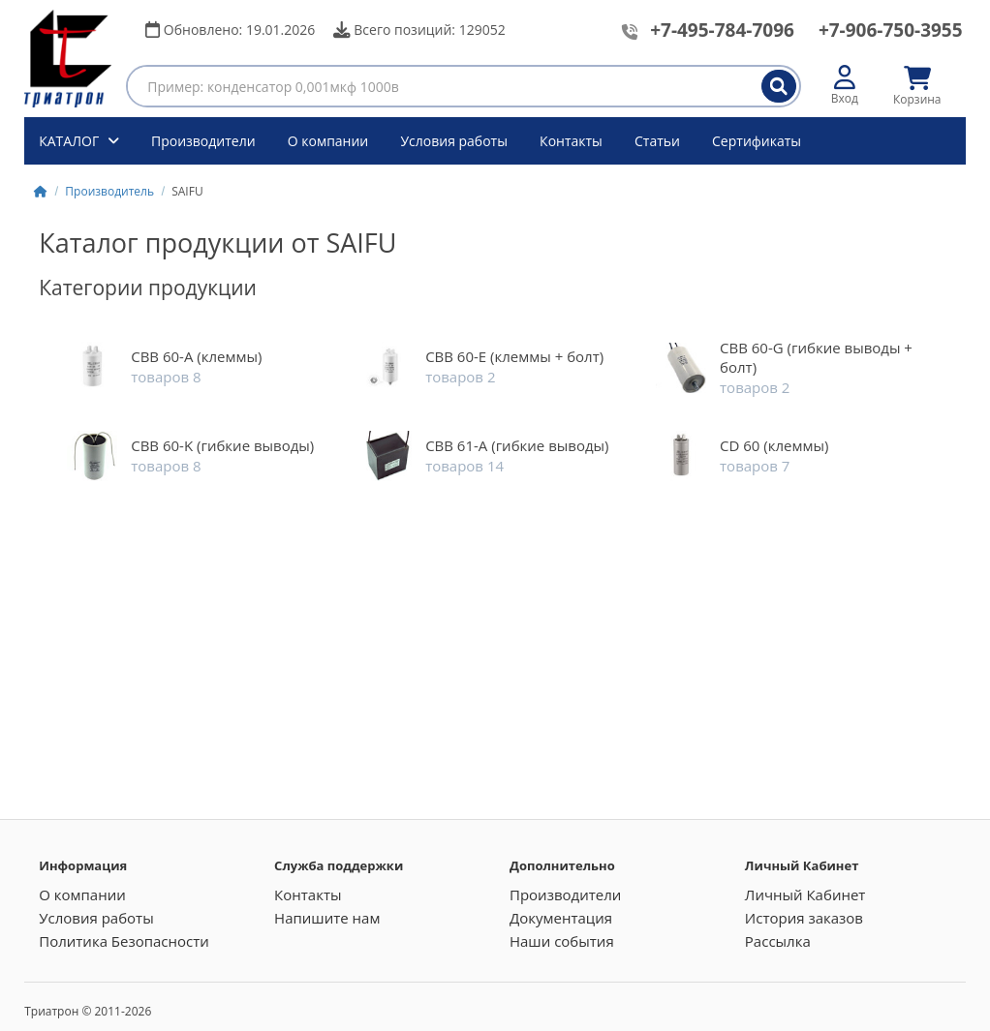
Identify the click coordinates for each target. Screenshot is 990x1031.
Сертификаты (756, 141)
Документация (561, 917)
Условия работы (454, 141)
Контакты (571, 141)
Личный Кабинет (805, 894)
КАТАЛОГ (71, 141)
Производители (203, 141)
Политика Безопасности (124, 941)
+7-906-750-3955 (891, 30)
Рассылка (778, 941)
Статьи (657, 141)
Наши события (562, 941)
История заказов (804, 917)
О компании (328, 141)
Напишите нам (327, 917)
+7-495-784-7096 (722, 30)
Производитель (109, 191)
